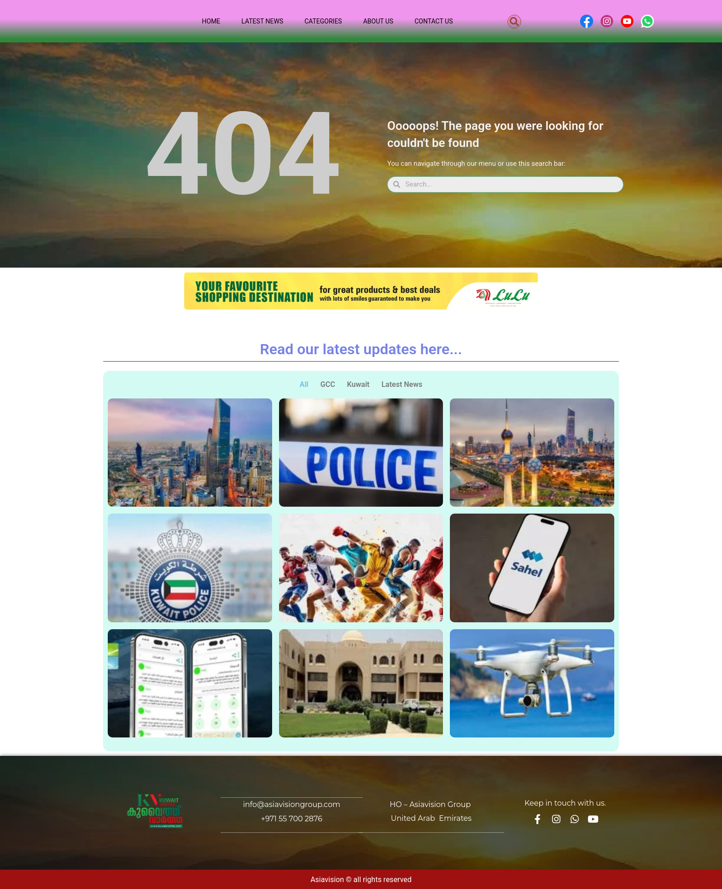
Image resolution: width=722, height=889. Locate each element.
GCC (327, 384)
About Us (378, 21)
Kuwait (358, 384)
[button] (514, 22)
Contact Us (433, 21)
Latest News (262, 21)
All (304, 384)
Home (211, 21)
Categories (323, 21)
